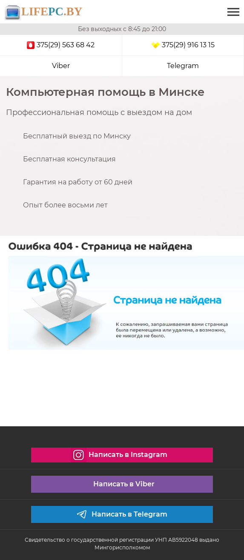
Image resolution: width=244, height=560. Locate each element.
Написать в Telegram (121, 514)
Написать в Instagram (119, 455)
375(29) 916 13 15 (183, 45)
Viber (61, 66)
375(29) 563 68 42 (61, 45)
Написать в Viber (124, 484)
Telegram (183, 66)
